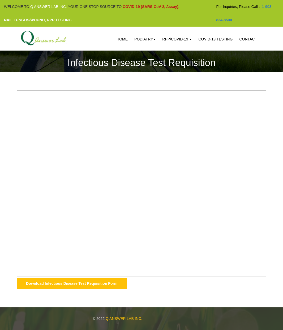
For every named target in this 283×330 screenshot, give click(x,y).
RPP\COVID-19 (177, 39)
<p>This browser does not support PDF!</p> (141, 183)
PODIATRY (145, 39)
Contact (248, 39)
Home (122, 39)
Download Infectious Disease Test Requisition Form (71, 283)
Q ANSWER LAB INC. (124, 318)
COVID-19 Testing (215, 39)
